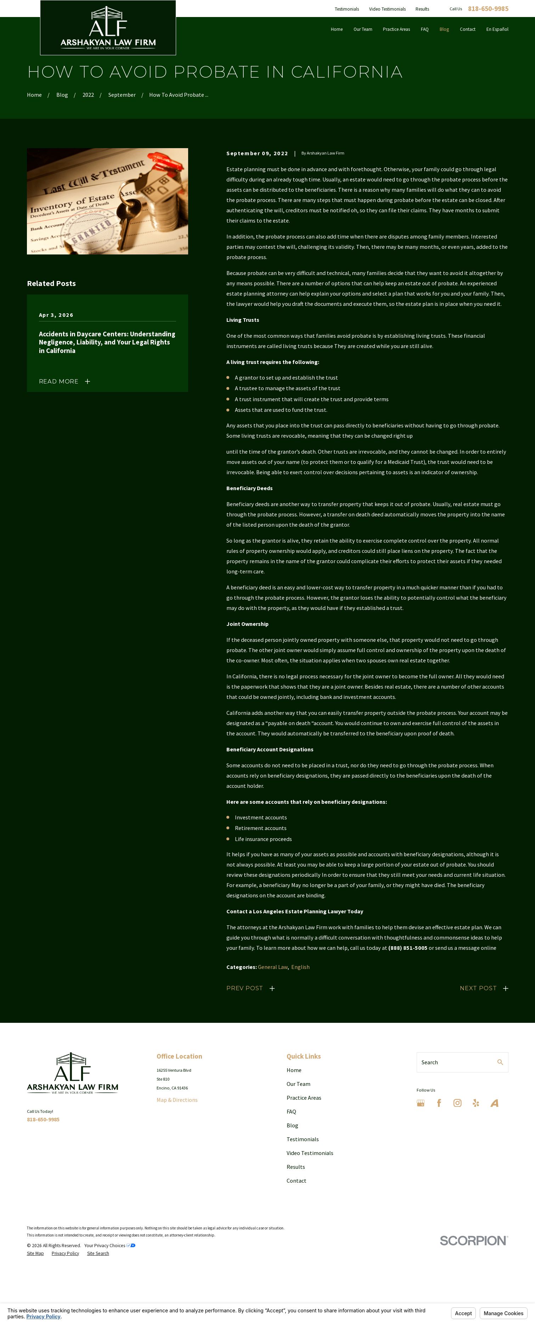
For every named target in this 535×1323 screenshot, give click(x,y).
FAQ (291, 1111)
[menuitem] (35, 1253)
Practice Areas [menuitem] (396, 29)
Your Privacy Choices (109, 1246)
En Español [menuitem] (497, 29)
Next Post (478, 988)
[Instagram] (458, 1103)
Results (422, 9)
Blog (292, 1125)
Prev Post (244, 988)
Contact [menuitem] (467, 29)
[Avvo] (494, 1103)
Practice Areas (304, 1097)
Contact (296, 1180)
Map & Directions (177, 1099)
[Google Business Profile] (421, 1103)
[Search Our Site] (500, 1062)
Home (294, 1069)
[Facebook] (439, 1103)
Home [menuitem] (337, 29)
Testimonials (347, 9)
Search (430, 1062)
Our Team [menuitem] (363, 29)
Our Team (298, 1083)
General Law (273, 966)
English (300, 966)
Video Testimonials (387, 9)
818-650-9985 (488, 8)
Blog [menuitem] (444, 29)
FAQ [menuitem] (425, 29)
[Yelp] (476, 1103)
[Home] (108, 27)
